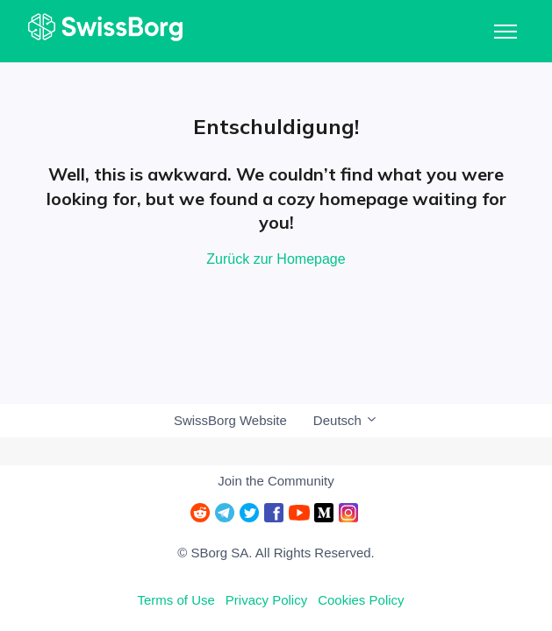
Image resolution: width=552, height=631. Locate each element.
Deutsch (345, 420)
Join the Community (276, 480)
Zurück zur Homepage (275, 259)
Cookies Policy (361, 599)
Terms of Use (175, 599)
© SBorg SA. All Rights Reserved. (275, 552)
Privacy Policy (266, 599)
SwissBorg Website (230, 420)
